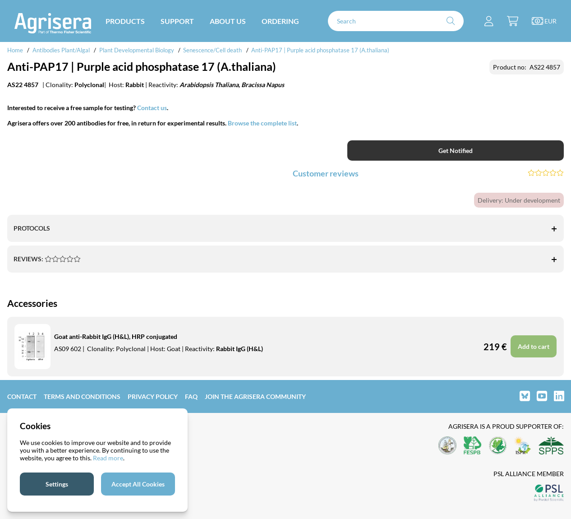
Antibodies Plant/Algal (61, 50)
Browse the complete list (262, 123)
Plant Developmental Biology (136, 50)
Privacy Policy (153, 396)
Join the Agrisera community (255, 396)
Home (15, 50)
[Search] (396, 21)
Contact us (152, 107)
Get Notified (455, 150)
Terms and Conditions (82, 396)
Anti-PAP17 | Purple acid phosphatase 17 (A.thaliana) (320, 50)
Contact (22, 396)
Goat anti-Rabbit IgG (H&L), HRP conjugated (115, 336)
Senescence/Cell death (212, 50)
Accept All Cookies (138, 484)
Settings (57, 484)
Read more (108, 458)
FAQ (191, 396)
